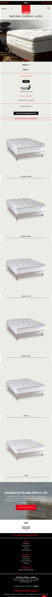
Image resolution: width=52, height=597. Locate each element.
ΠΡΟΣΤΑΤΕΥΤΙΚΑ (26, 561)
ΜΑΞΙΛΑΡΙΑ (26, 559)
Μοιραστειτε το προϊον (26, 100)
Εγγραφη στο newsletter (26, 535)
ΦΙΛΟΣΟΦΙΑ (26, 546)
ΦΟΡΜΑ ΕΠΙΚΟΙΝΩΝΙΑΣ (26, 570)
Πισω (26, 523)
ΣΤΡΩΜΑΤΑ (26, 556)
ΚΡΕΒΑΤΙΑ (26, 563)
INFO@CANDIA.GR (26, 582)
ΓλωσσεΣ (3, 8)
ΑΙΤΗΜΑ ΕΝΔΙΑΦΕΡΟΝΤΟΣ (26, 113)
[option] (26, 41)
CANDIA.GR (47, 3)
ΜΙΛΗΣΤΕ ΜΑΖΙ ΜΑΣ (26, 507)
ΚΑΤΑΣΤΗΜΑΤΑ (26, 550)
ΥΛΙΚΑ (26, 548)
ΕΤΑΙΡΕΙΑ (26, 543)
